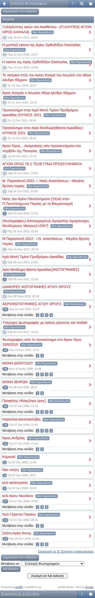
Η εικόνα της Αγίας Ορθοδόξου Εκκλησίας (35, 62)
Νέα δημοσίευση (42, 32)
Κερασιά (8, 457)
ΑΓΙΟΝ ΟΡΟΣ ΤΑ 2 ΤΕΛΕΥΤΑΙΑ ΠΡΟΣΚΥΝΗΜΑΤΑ (42, 164)
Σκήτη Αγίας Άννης (16, 533)
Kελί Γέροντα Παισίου (19, 514)
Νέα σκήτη (10, 470)
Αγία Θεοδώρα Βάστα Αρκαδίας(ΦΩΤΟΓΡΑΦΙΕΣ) (40, 270)
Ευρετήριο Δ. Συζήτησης (21, 594)
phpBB (19, 587)
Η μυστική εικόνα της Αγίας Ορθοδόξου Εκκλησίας (41, 45)
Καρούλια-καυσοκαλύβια (21, 419)
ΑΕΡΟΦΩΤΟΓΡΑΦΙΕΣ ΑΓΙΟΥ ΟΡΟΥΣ (32, 304)
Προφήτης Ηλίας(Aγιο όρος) (24, 401)
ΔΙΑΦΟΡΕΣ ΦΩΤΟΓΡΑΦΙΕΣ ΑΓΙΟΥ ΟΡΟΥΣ (36, 287)
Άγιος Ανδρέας (13, 438)
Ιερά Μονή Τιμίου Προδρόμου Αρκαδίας (33, 257)
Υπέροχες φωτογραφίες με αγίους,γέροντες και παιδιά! (44, 323)
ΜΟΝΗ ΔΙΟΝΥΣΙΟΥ (17, 363)
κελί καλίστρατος (15, 483)
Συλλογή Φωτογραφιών (28, 4)
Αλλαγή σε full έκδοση (47, 576)
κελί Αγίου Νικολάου (17, 496)
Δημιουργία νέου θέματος (20, 11)
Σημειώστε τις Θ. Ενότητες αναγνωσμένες (66, 551)
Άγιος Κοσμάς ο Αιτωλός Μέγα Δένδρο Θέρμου (38, 93)
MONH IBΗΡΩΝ (15, 382)
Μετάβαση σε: (10, 564)
